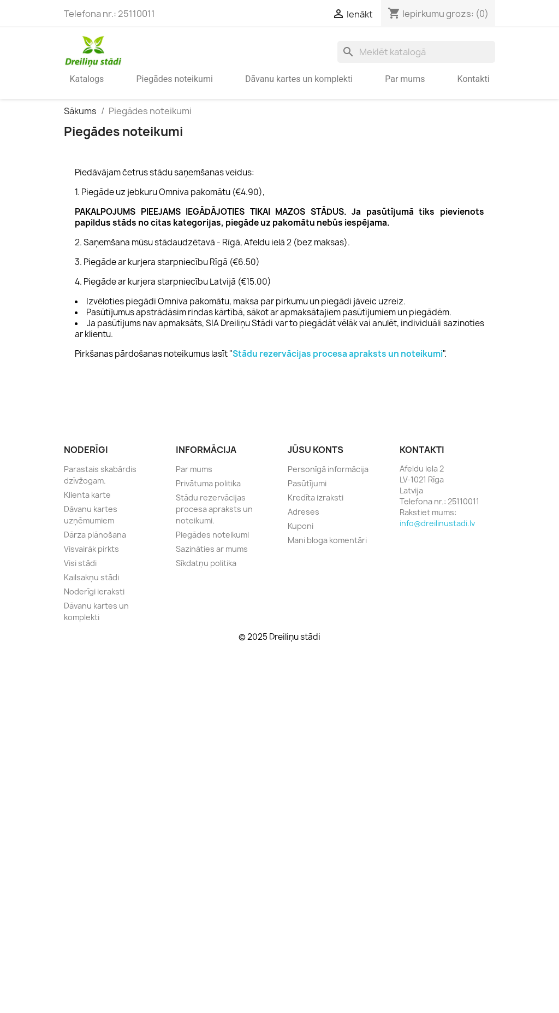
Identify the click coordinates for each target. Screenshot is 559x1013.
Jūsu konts (315, 450)
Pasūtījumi (307, 483)
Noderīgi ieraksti (94, 591)
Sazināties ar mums (212, 549)
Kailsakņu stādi (91, 577)
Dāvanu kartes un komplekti (299, 79)
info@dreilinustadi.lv (437, 523)
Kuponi (300, 526)
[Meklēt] (416, 52)
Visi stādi (80, 563)
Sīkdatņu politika (206, 563)
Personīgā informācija (328, 469)
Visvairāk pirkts (91, 549)
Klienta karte (87, 495)
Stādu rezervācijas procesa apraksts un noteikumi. (214, 509)
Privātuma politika (208, 483)
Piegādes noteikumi (174, 79)
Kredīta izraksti (315, 497)
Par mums (405, 79)
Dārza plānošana (95, 534)
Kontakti (473, 79)
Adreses (303, 512)
